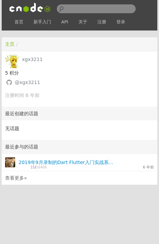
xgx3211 (32, 59)
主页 (10, 44)
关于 (82, 21)
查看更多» (16, 178)
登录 (120, 21)
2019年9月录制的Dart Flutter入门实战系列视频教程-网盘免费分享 (66, 162)
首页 (19, 21)
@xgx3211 (27, 82)
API (64, 21)
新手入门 (42, 21)
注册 (101, 21)
